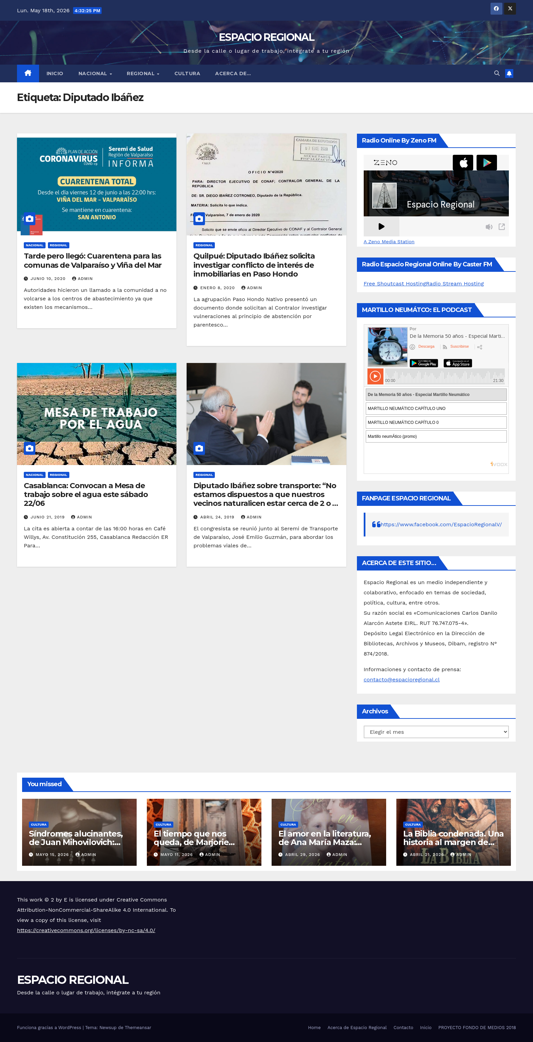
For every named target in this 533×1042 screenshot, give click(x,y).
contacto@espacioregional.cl (402, 679)
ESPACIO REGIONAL (266, 37)
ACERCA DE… (233, 73)
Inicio (55, 73)
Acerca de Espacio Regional (356, 1027)
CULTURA (187, 73)
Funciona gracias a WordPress (50, 1027)
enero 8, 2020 (218, 287)
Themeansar (138, 1027)
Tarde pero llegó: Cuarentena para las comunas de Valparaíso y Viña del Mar (92, 260)
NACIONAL (94, 73)
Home (314, 1027)
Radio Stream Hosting (455, 283)
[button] (497, 73)
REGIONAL (141, 73)
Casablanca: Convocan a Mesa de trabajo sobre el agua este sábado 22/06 (86, 494)
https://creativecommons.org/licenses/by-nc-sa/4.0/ (86, 930)
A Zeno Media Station (389, 241)
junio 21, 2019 (49, 517)
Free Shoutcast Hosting (395, 283)
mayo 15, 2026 (53, 854)
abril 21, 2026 (428, 854)
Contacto (403, 1027)
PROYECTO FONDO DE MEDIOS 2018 (477, 1027)
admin (82, 278)
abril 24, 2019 (218, 517)
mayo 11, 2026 (177, 854)
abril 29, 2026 (303, 854)
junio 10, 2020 (49, 278)
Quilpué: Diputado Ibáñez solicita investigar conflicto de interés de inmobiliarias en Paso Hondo (254, 265)
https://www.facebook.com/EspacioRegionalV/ (441, 524)
